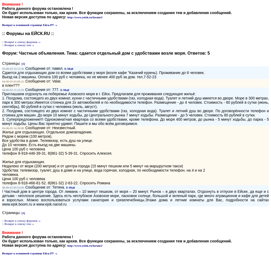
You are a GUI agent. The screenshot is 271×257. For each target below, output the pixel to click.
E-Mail (68, 68)
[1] (23, 63)
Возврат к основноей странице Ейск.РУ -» (29, 25)
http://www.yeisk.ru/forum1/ (85, 17)
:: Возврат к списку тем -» (18, 45)
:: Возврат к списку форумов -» (21, 41)
